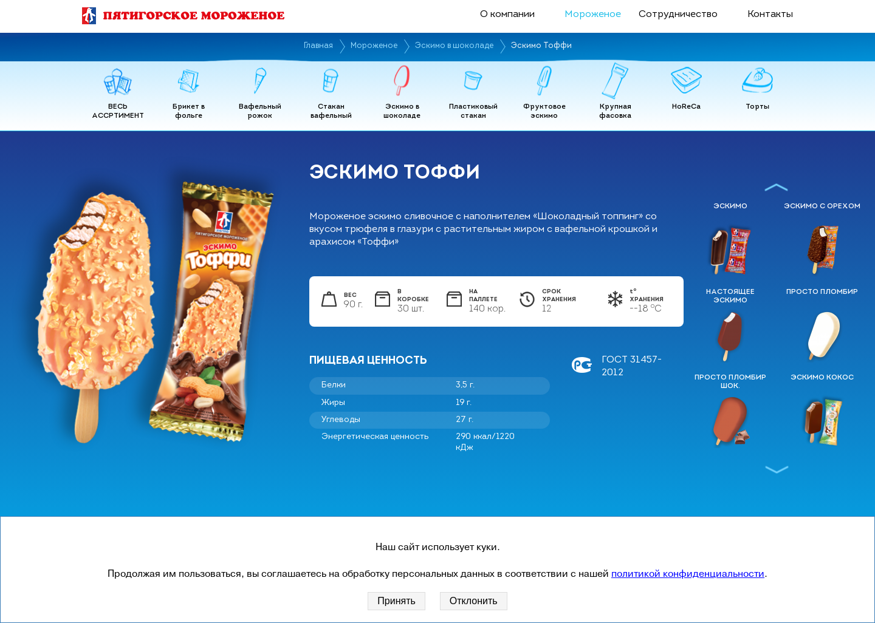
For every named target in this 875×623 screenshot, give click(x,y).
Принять (396, 601)
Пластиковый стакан (473, 111)
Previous (776, 187)
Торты (757, 107)
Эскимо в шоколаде (454, 46)
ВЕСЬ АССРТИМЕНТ (118, 111)
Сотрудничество (678, 14)
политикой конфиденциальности (687, 574)
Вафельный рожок (260, 111)
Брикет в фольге (189, 111)
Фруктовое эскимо (544, 111)
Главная (318, 46)
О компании (507, 14)
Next (776, 469)
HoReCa (686, 107)
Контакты (770, 14)
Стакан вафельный (331, 111)
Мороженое (592, 14)
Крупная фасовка (615, 111)
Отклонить (474, 601)
